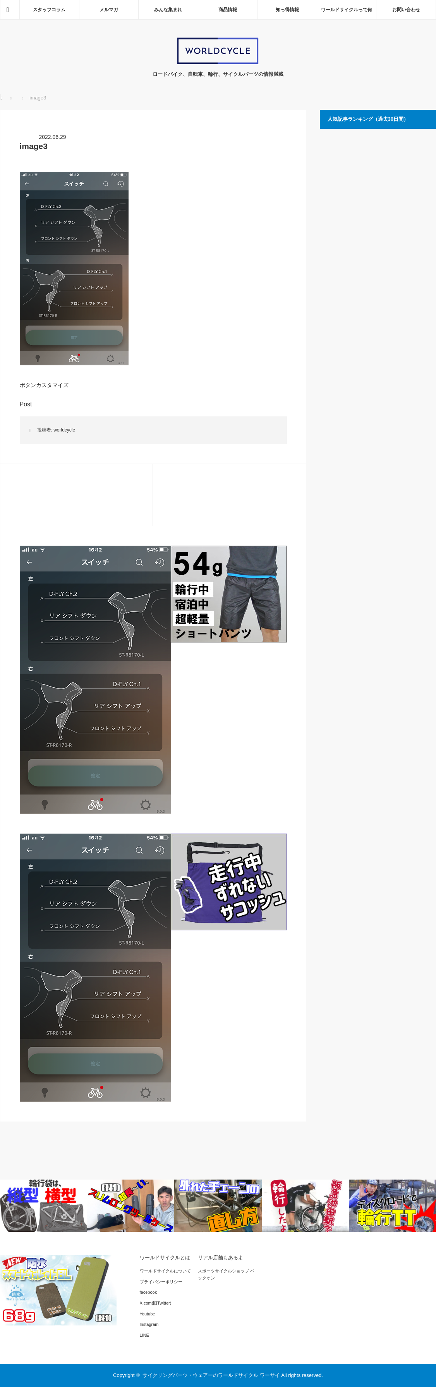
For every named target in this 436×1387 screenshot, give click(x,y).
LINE (144, 1335)
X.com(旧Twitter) (156, 1303)
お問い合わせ (406, 9)
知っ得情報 (287, 9)
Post (26, 404)
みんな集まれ (168, 9)
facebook (148, 1292)
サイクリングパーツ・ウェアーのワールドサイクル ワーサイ (211, 1375)
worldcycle (64, 430)
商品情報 (227, 9)
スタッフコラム (49, 9)
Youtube (147, 1314)
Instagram (149, 1324)
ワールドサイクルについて (165, 1271)
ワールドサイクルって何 (346, 9)
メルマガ (109, 9)
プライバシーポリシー (161, 1281)
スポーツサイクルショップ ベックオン (226, 1274)
